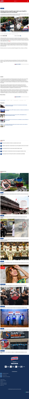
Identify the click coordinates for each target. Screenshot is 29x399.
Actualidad (2, 8)
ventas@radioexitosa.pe (5, 373)
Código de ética (2, 379)
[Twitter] (12, 363)
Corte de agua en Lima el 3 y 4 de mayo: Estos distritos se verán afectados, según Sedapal (13, 153)
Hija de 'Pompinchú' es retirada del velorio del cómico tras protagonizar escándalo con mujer (13, 307)
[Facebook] (11, 363)
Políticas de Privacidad (3, 384)
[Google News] (16, 363)
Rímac (25, 100)
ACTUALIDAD (7, 100)
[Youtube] (13, 363)
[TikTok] (17, 363)
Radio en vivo (2, 385)
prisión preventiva (21, 100)
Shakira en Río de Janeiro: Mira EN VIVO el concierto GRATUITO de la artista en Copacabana (13, 285)
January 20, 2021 (17, 96)
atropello (11, 100)
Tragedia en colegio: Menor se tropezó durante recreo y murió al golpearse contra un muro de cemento (15, 145)
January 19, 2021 (17, 64)
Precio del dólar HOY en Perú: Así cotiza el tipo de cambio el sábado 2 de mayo (12, 148)
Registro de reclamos (3, 380)
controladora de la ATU (15, 100)
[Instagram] (15, 363)
